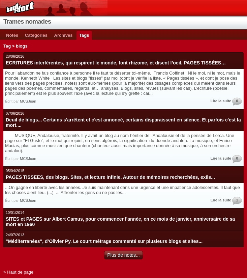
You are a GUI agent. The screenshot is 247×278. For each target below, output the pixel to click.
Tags (84, 35)
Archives (63, 35)
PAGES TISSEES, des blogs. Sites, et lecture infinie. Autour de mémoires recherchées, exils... (110, 177)
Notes (12, 35)
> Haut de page (18, 272)
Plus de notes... (123, 255)
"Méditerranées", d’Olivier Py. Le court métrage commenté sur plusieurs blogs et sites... (104, 241)
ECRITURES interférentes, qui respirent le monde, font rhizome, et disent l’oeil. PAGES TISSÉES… (116, 62)
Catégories (36, 35)
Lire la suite (221, 101)
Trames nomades (27, 21)
